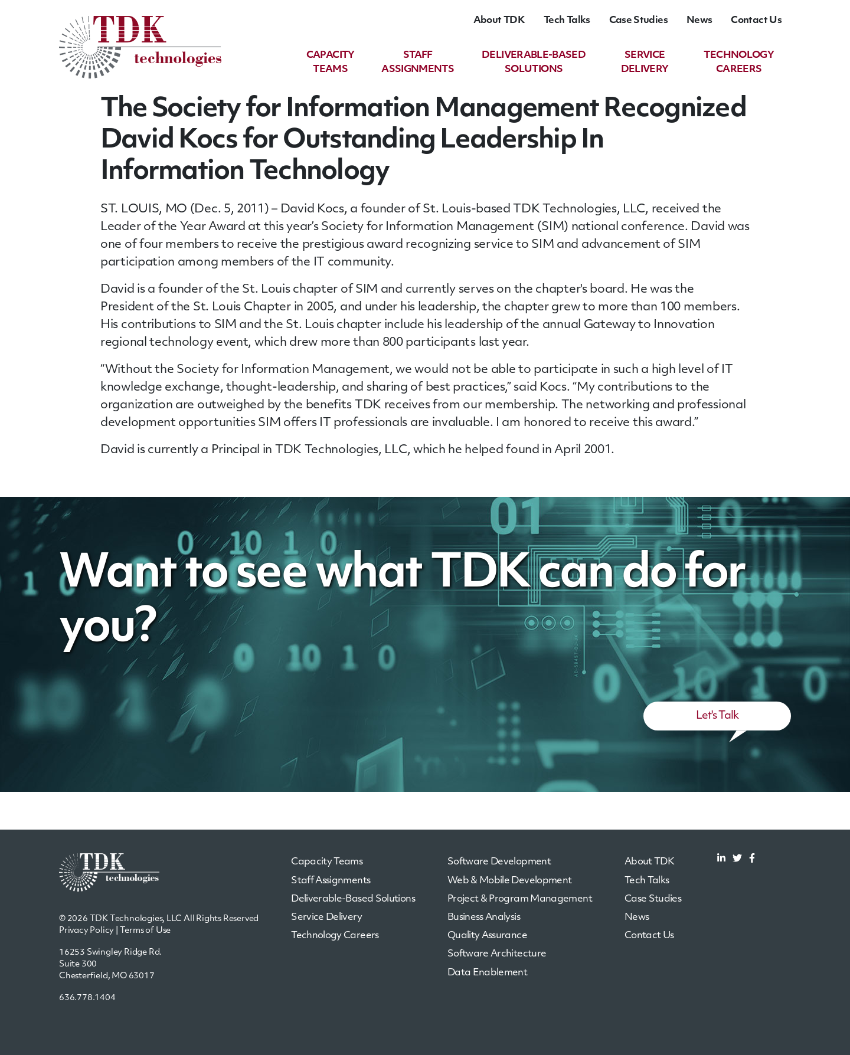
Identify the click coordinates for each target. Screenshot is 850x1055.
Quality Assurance (487, 936)
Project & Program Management (519, 899)
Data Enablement (487, 973)
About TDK (499, 20)
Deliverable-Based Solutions (353, 899)
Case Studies (638, 20)
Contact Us (756, 20)
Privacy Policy (86, 931)
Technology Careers (334, 936)
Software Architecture (497, 954)
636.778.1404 (87, 998)
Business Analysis (483, 917)
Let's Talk (717, 716)
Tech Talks (567, 20)
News (699, 20)
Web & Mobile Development (509, 881)
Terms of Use (145, 931)
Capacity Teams (326, 862)
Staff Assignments (330, 881)
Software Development (499, 862)
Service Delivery (326, 917)
